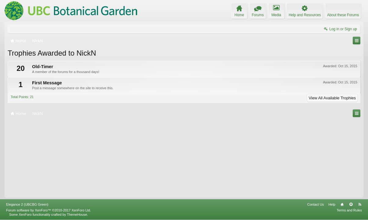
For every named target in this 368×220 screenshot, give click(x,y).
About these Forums (343, 15)
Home (342, 204)
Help (331, 204)
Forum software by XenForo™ (48, 210)
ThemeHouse (77, 214)
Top (351, 204)
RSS (360, 204)
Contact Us (315, 204)
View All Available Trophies (332, 98)
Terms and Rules (349, 210)
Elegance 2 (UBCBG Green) (27, 204)
